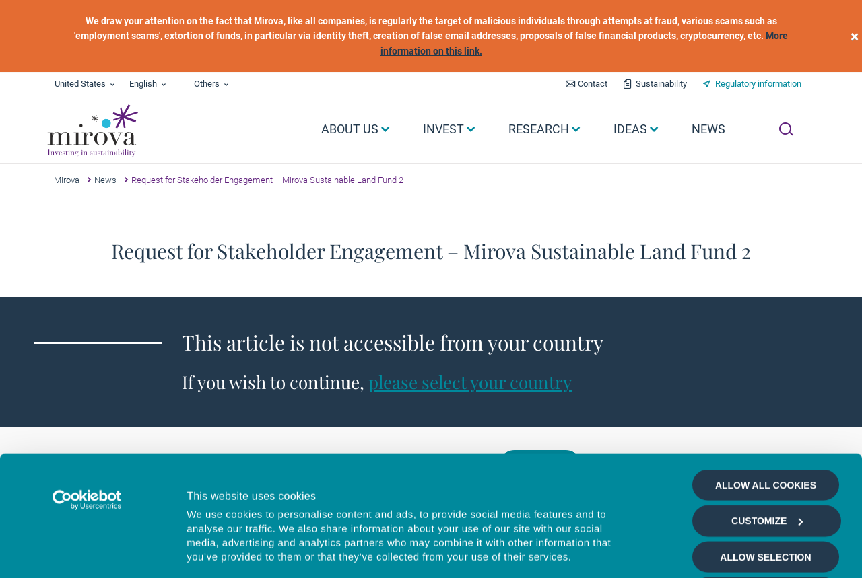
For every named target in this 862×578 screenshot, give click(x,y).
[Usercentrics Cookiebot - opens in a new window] (87, 387)
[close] (855, 36)
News (105, 180)
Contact (592, 84)
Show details (717, 552)
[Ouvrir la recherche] (786, 129)
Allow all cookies (765, 372)
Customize (767, 407)
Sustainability (661, 84)
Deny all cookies (765, 479)
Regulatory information (758, 84)
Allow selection (765, 444)
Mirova (66, 180)
